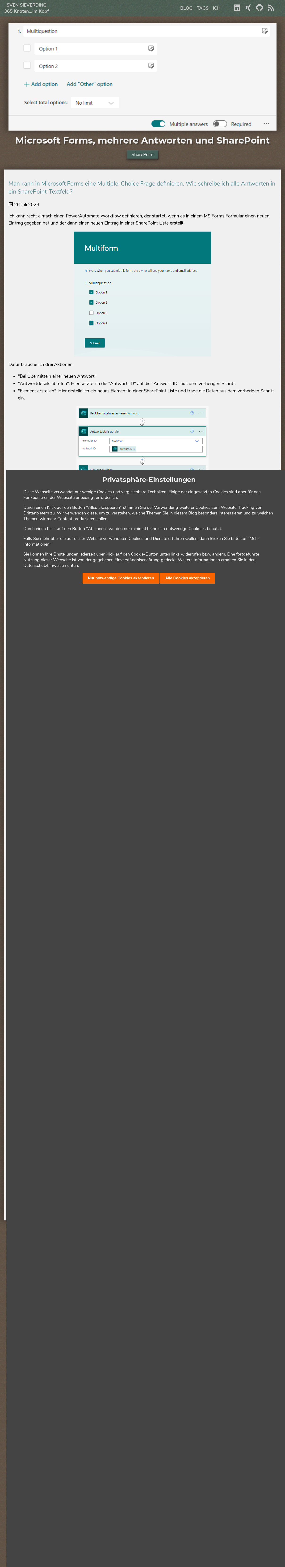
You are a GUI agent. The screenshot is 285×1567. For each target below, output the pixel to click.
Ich (217, 8)
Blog (186, 8)
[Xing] (248, 10)
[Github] (259, 10)
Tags (203, 8)
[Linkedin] (236, 10)
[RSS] (270, 10)
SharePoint (142, 155)
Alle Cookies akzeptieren (187, 578)
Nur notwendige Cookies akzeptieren (121, 578)
